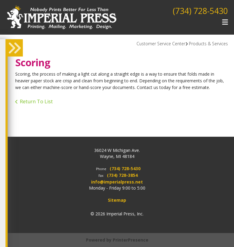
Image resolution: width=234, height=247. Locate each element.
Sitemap (117, 200)
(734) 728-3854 (122, 175)
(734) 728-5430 (198, 10)
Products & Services (208, 43)
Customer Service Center (160, 43)
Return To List (36, 101)
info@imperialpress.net (117, 182)
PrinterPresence (130, 240)
